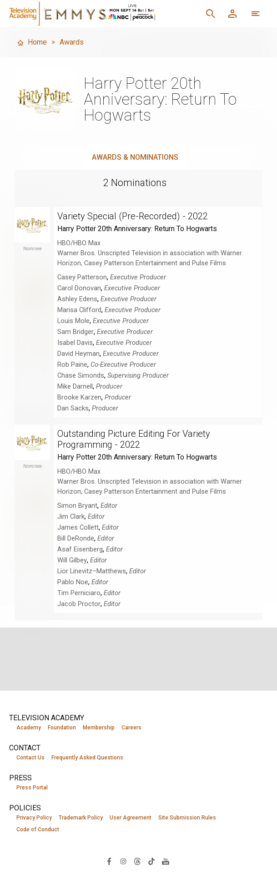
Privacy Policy (34, 817)
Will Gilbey (72, 560)
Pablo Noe (72, 582)
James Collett (78, 527)
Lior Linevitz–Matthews (91, 571)
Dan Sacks (73, 408)
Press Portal (32, 787)
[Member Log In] (232, 14)
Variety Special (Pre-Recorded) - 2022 (132, 216)
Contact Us (30, 757)
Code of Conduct (37, 829)
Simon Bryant (77, 505)
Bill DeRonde (75, 538)
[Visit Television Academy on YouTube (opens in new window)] (165, 860)
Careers (131, 727)
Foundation (62, 727)
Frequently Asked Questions (87, 757)
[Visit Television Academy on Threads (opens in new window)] (137, 860)
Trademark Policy (81, 817)
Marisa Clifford (79, 310)
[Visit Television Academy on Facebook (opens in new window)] (109, 860)
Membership (99, 727)
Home (32, 42)
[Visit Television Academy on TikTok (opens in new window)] (151, 860)
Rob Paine (72, 364)
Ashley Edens (77, 299)
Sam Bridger (75, 332)
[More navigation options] (256, 14)
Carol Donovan (79, 288)
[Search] (211, 14)
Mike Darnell (75, 386)
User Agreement (130, 817)
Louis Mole (73, 321)
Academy (28, 727)
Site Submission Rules (187, 817)
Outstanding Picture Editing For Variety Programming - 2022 (133, 439)
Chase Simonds (80, 375)
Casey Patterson (82, 277)
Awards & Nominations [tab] (135, 157)
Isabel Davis (75, 343)
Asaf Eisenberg (80, 549)
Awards (72, 42)
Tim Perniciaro (79, 593)
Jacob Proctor (79, 604)
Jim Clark (71, 516)
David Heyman (78, 353)
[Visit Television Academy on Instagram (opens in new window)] (123, 860)
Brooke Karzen (79, 397)
